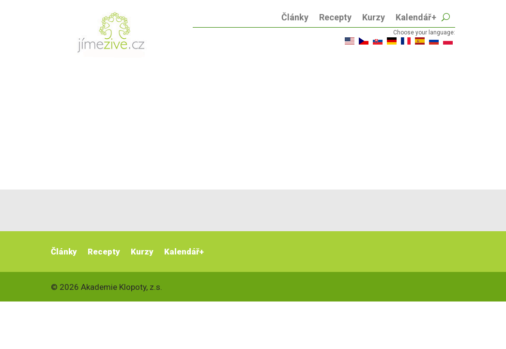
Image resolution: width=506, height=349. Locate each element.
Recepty (335, 18)
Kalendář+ (416, 18)
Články (294, 18)
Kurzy (373, 18)
